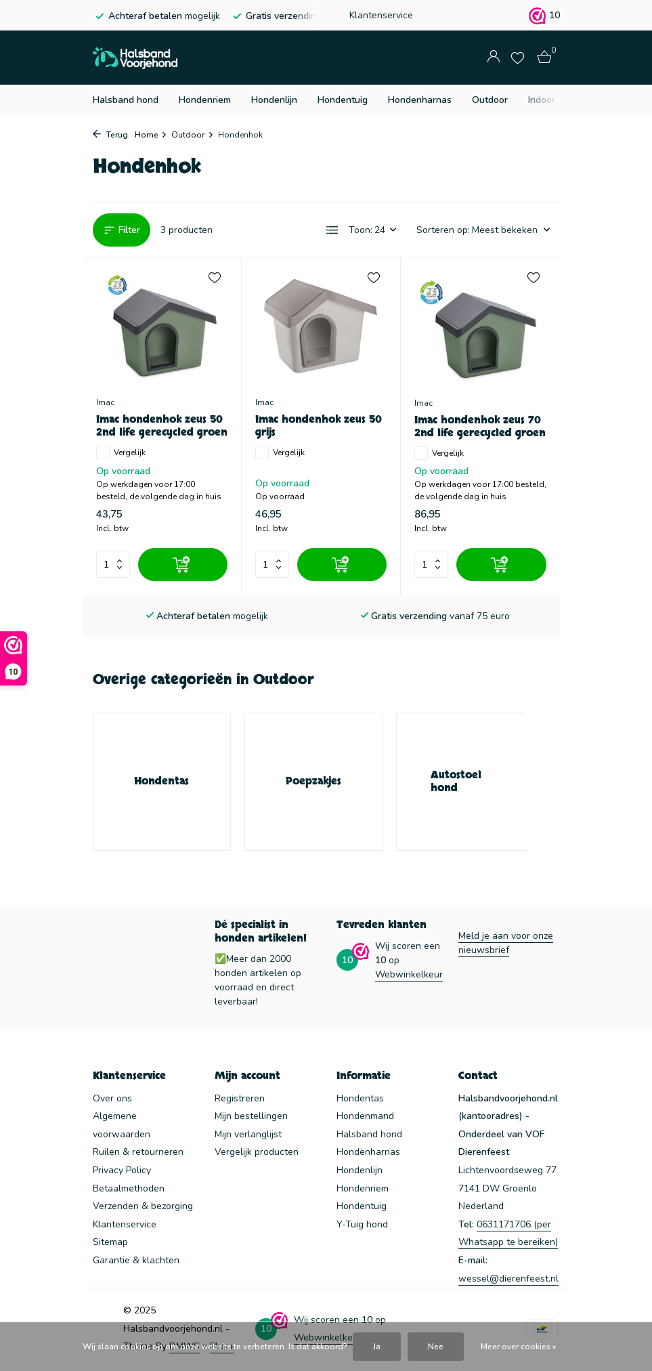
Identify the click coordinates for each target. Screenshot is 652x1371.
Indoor (541, 99)
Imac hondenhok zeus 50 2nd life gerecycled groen (161, 426)
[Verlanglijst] (517, 57)
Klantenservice (381, 15)
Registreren (240, 1098)
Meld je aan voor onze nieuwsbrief (505, 942)
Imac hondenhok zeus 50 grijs (318, 426)
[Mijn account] (493, 57)
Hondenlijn (274, 99)
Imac (105, 402)
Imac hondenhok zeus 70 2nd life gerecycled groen (480, 427)
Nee (435, 1346)
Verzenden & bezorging (143, 1206)
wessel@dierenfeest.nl (508, 1278)
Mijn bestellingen (251, 1116)
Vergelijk (121, 452)
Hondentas (360, 1098)
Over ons (112, 1098)
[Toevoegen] (182, 564)
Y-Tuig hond (362, 1224)
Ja (377, 1346)
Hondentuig (343, 99)
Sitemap (110, 1242)
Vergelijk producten (257, 1151)
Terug (110, 134)
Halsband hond (125, 99)
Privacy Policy (122, 1170)
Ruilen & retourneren (138, 1151)
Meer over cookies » (519, 1346)
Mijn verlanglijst (248, 1134)
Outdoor (490, 99)
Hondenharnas (420, 99)
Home (151, 134)
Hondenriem (205, 99)
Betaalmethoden (129, 1188)
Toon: (360, 230)
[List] (332, 230)
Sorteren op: (443, 230)
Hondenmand (365, 1116)
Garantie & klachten (136, 1260)
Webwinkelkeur (409, 974)
